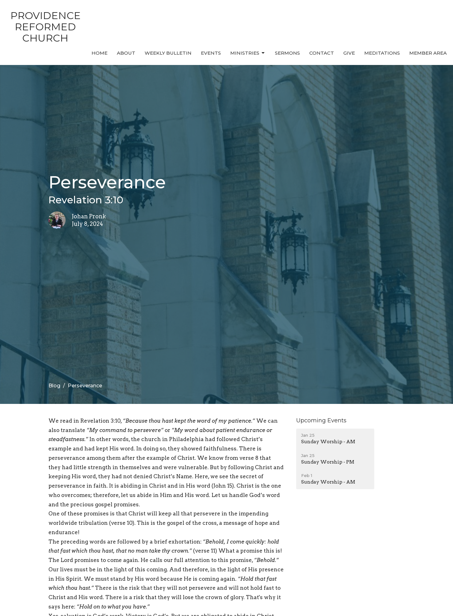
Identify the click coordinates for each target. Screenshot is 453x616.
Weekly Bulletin (168, 53)
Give (349, 53)
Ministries (248, 53)
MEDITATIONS (382, 53)
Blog (54, 386)
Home (99, 53)
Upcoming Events (321, 420)
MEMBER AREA (428, 53)
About (126, 53)
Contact (321, 53)
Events (211, 53)
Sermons (287, 53)
